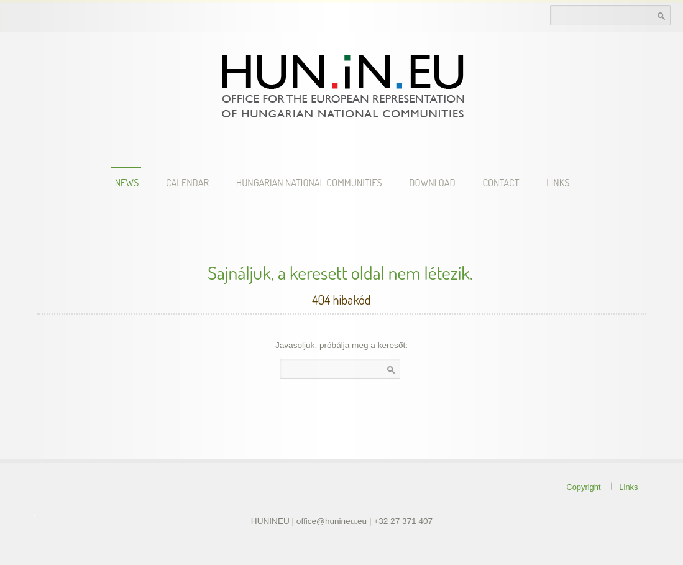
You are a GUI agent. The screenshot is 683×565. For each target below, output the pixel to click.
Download (432, 182)
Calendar (187, 182)
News (127, 182)
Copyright (583, 487)
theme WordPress (34, 515)
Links (557, 182)
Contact (501, 182)
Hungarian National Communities (309, 182)
